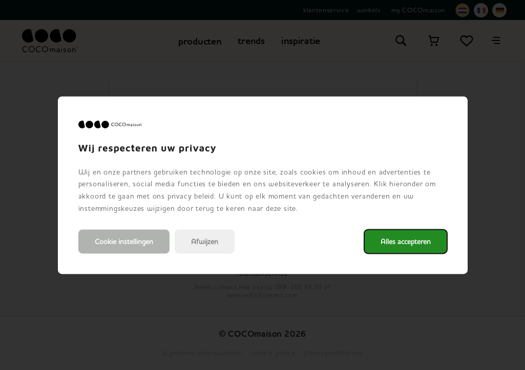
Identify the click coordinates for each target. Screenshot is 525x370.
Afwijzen (204, 241)
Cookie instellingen (124, 241)
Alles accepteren (406, 241)
